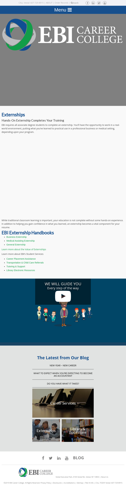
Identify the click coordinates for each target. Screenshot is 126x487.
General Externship (16, 244)
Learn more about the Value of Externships (24, 249)
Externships (46, 430)
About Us (104, 477)
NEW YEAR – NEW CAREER (63, 365)
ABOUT (49, 2)
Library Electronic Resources (21, 270)
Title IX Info (89, 483)
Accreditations (69, 483)
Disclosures (57, 483)
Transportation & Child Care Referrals (25, 262)
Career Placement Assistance (21, 259)
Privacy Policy (46, 483)
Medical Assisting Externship (21, 241)
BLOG (78, 458)
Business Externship (17, 237)
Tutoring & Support (16, 266)
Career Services (63, 403)
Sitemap (80, 483)
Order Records (61, 2)
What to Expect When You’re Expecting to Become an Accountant (63, 374)
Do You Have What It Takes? (63, 383)
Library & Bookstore (77, 431)
